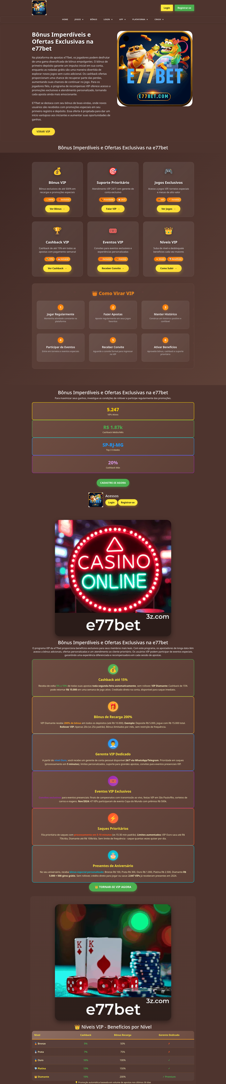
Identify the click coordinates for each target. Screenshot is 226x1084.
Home (65, 19)
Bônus (93, 19)
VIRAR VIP (43, 131)
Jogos (78, 19)
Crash (158, 19)
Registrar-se (184, 7)
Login (167, 7)
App (121, 19)
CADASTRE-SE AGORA (113, 484)
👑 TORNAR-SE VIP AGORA (113, 888)
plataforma (138, 19)
